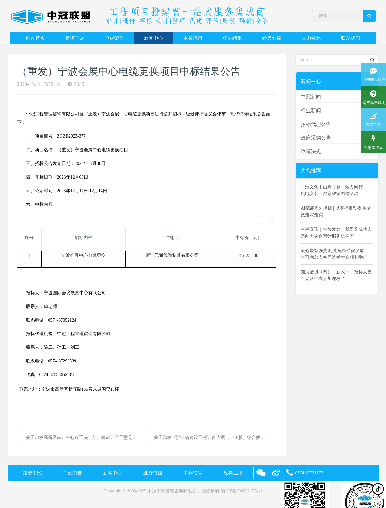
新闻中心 (153, 38)
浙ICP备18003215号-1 (241, 469)
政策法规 (311, 151)
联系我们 (350, 38)
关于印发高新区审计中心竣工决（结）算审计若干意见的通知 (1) (86, 415)
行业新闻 (311, 110)
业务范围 (192, 38)
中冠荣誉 (114, 38)
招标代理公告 (316, 124)
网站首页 (35, 38)
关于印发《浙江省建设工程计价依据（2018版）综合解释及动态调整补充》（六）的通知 (214, 415)
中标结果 (232, 38)
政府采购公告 (316, 137)
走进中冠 (74, 38)
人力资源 (311, 38)
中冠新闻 (311, 97)
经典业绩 (271, 38)
